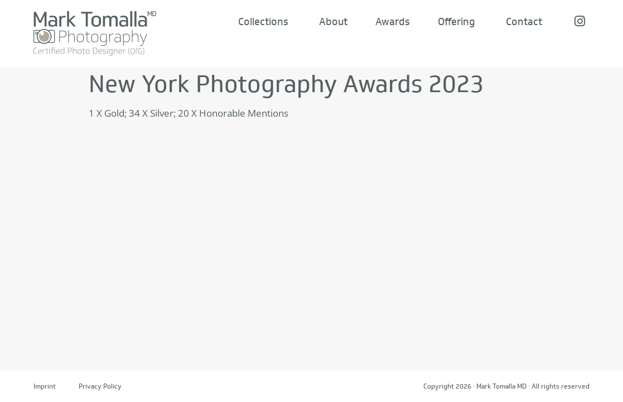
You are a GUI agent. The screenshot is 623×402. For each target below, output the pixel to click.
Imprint (44, 386)
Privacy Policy (100, 386)
